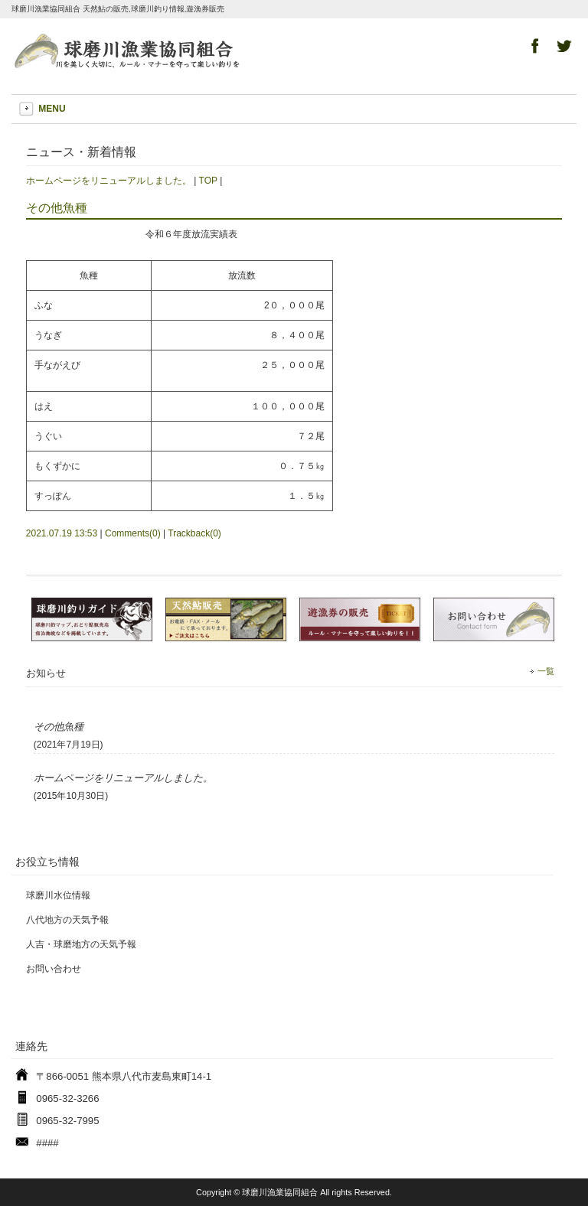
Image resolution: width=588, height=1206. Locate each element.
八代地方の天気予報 (67, 919)
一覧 (545, 671)
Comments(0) (133, 533)
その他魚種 (56, 207)
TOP (208, 180)
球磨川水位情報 (58, 895)
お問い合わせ (53, 968)
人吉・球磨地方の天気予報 (81, 944)
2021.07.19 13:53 (61, 533)
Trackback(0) (194, 533)
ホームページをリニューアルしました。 (108, 180)
